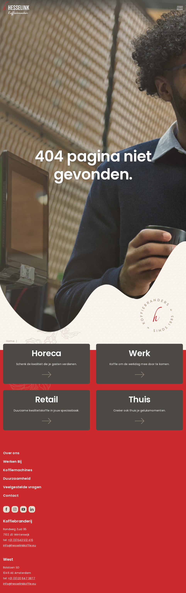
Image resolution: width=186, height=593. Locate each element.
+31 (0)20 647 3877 (21, 578)
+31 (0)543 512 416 (20, 540)
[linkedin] (32, 509)
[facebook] (6, 509)
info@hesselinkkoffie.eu (19, 545)
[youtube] (23, 509)
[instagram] (15, 509)
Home (10, 341)
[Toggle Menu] (180, 8)
